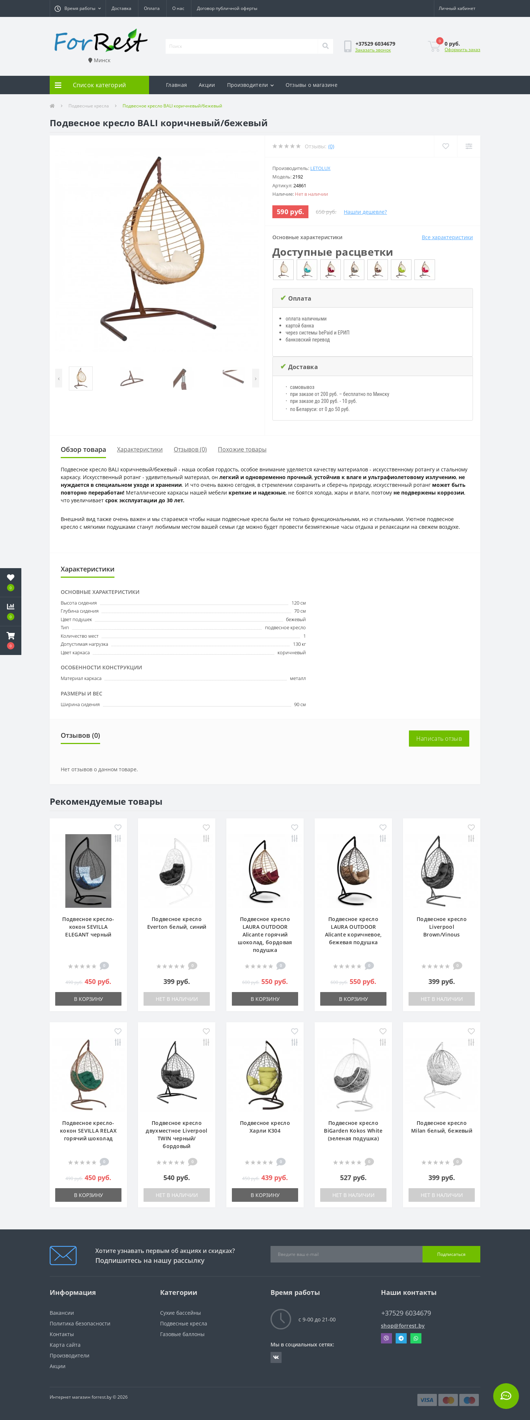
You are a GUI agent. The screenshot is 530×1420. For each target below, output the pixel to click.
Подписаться (451, 1254)
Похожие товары (242, 449)
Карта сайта (65, 1344)
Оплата (152, 8)
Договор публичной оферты (227, 8)
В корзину (88, 998)
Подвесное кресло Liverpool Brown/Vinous (442, 927)
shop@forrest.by (403, 1325)
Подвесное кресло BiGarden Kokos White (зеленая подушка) (353, 1130)
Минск (99, 60)
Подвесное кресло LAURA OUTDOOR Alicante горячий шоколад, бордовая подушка (265, 934)
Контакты (62, 1334)
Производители (250, 84)
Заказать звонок (373, 50)
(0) (331, 146)
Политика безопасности (80, 1323)
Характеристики (140, 449)
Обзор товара (83, 449)
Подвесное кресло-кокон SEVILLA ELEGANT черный (88, 927)
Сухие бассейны (180, 1312)
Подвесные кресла (88, 106)
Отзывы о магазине (312, 84)
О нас (178, 8)
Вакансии (62, 1312)
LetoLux (320, 168)
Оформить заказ (462, 49)
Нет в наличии (177, 998)
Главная (176, 84)
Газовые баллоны (182, 1334)
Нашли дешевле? (365, 211)
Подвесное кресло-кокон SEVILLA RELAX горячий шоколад (88, 1130)
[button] (78, 8)
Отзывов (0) (190, 449)
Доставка (121, 8)
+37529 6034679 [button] (406, 1313)
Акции (207, 84)
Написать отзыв (439, 738)
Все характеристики (447, 237)
